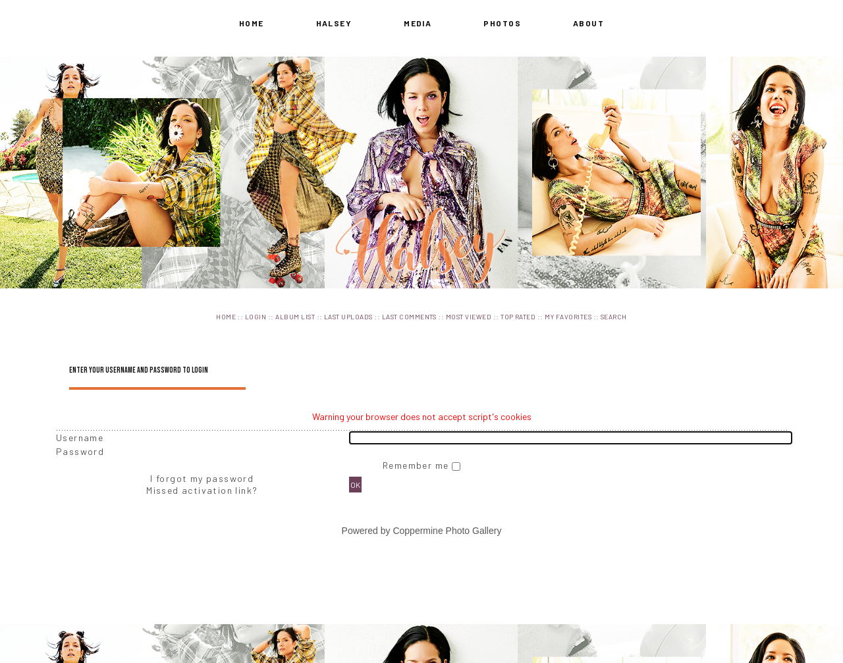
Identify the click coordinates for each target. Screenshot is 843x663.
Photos (502, 23)
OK (355, 484)
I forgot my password (202, 478)
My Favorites (568, 317)
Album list (295, 317)
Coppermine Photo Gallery (447, 530)
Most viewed (468, 317)
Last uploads (348, 317)
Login (255, 317)
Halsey (334, 23)
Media (417, 23)
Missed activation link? (202, 490)
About (588, 23)
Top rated (518, 317)
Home (251, 23)
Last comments (409, 317)
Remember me (417, 465)
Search (614, 317)
